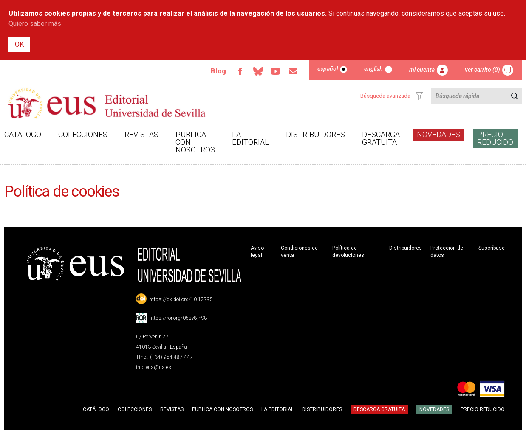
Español (327, 68)
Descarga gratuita (381, 138)
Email (293, 71)
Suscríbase (491, 248)
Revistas (141, 134)
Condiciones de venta (299, 251)
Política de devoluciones (348, 251)
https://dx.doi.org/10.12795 (181, 299)
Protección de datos (446, 251)
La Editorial (250, 138)
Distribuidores (315, 134)
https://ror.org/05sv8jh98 (178, 318)
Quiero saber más (34, 24)
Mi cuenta (422, 69)
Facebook (240, 71)
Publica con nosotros (195, 142)
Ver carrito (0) (482, 69)
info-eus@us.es (153, 367)
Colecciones (82, 134)
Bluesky (258, 71)
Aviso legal (257, 251)
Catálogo (22, 134)
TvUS (276, 71)
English (373, 68)
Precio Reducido (495, 138)
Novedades (438, 134)
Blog (218, 71)
